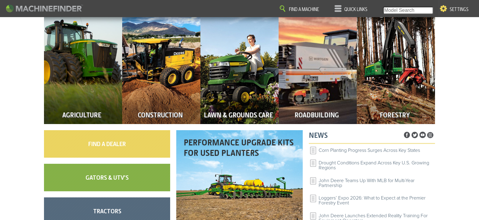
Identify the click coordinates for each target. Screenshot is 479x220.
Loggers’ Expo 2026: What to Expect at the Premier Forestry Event (372, 200)
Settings (459, 9)
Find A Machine (304, 9)
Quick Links (355, 9)
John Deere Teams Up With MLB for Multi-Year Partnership (367, 183)
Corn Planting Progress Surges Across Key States (369, 150)
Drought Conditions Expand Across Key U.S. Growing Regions (374, 165)
